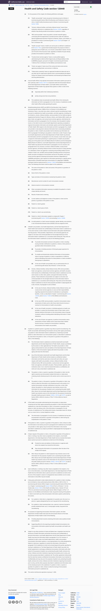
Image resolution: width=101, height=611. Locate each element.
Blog (59, 595)
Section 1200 (35, 24)
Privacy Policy (61, 607)
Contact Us (61, 601)
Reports (60, 603)
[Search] (72, 2)
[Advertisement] (83, 37)
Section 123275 (57, 40)
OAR (77, 603)
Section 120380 (61, 218)
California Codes (30, 2)
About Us (60, 597)
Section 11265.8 (52, 162)
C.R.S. (77, 595)
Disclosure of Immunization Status (41, 5)
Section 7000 (49, 486)
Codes (12, 5)
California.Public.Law (18, 2)
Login (90, 2)
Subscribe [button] (11, 597)
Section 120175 (43, 82)
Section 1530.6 (38, 488)
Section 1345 (37, 47)
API (59, 599)
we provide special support (41, 604)
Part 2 (31, 5)
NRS (77, 599)
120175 (63, 395)
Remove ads (85, 2)
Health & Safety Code (19, 5)
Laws (77, 601)
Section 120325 (45, 218)
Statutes (78, 597)
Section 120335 (57, 29)
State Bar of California (37, 592)
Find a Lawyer (61, 593)
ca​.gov (84, 14)
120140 (57, 395)
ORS (80, 603)
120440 (11, 8)
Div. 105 (27, 5)
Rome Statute (79, 607)
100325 (53, 395)
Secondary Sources (63, 605)
